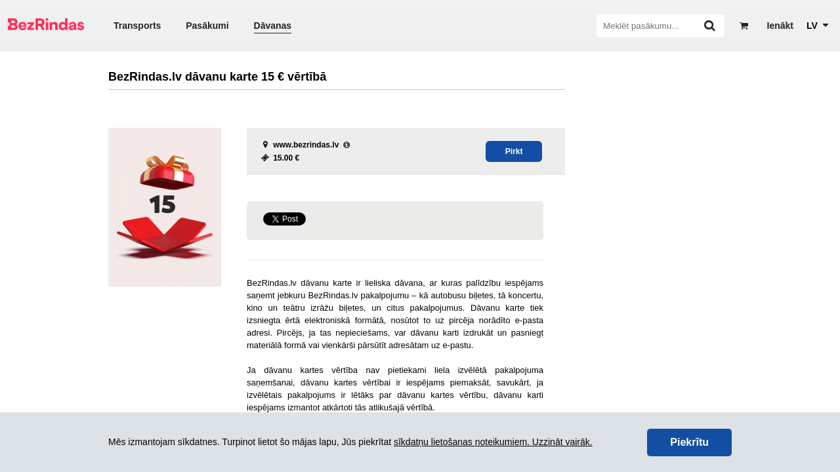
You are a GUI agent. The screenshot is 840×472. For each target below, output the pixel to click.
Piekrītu (689, 442)
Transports (137, 25)
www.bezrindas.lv (306, 144)
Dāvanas (273, 25)
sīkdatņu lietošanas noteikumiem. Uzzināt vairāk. (493, 442)
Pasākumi (207, 25)
